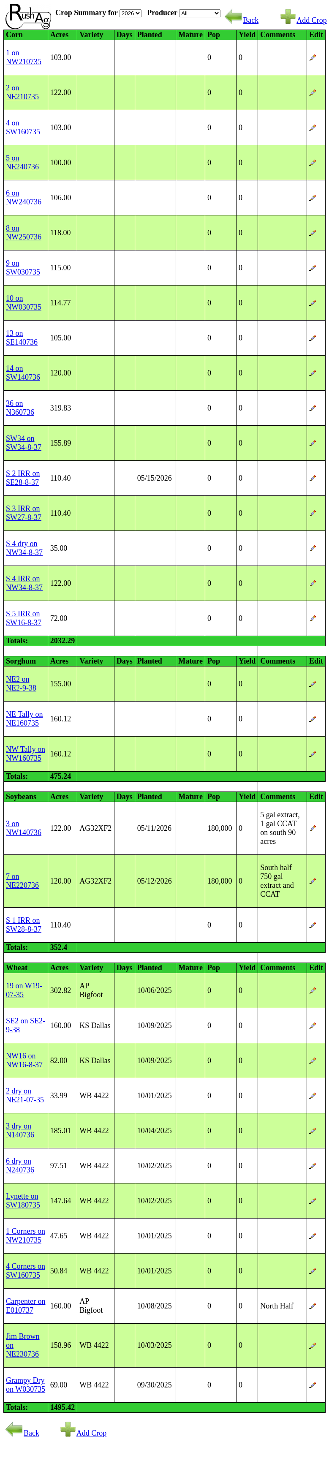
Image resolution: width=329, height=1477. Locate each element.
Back (241, 20)
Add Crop (303, 20)
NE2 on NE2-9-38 (21, 683)
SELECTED (199, 13)
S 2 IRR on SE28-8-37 (23, 478)
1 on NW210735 (23, 57)
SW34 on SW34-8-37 (23, 443)
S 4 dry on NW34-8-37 (24, 548)
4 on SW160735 (23, 127)
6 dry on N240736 (20, 1165)
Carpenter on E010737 (25, 1305)
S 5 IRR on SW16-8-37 (23, 618)
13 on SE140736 (22, 337)
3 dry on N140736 (20, 1130)
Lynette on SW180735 (23, 1200)
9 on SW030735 (23, 267)
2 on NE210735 (22, 92)
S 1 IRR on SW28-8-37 (23, 924)
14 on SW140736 (23, 372)
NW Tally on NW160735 (25, 753)
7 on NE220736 (22, 880)
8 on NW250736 (23, 232)
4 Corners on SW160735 (25, 1270)
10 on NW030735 (23, 302)
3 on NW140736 (23, 828)
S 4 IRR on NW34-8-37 (24, 583)
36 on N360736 (20, 407)
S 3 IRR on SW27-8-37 (23, 513)
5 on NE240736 (22, 162)
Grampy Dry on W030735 (25, 1384)
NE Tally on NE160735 (24, 718)
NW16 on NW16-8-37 (24, 1060)
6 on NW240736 (23, 197)
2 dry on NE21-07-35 (25, 1095)
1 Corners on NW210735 (25, 1235)
